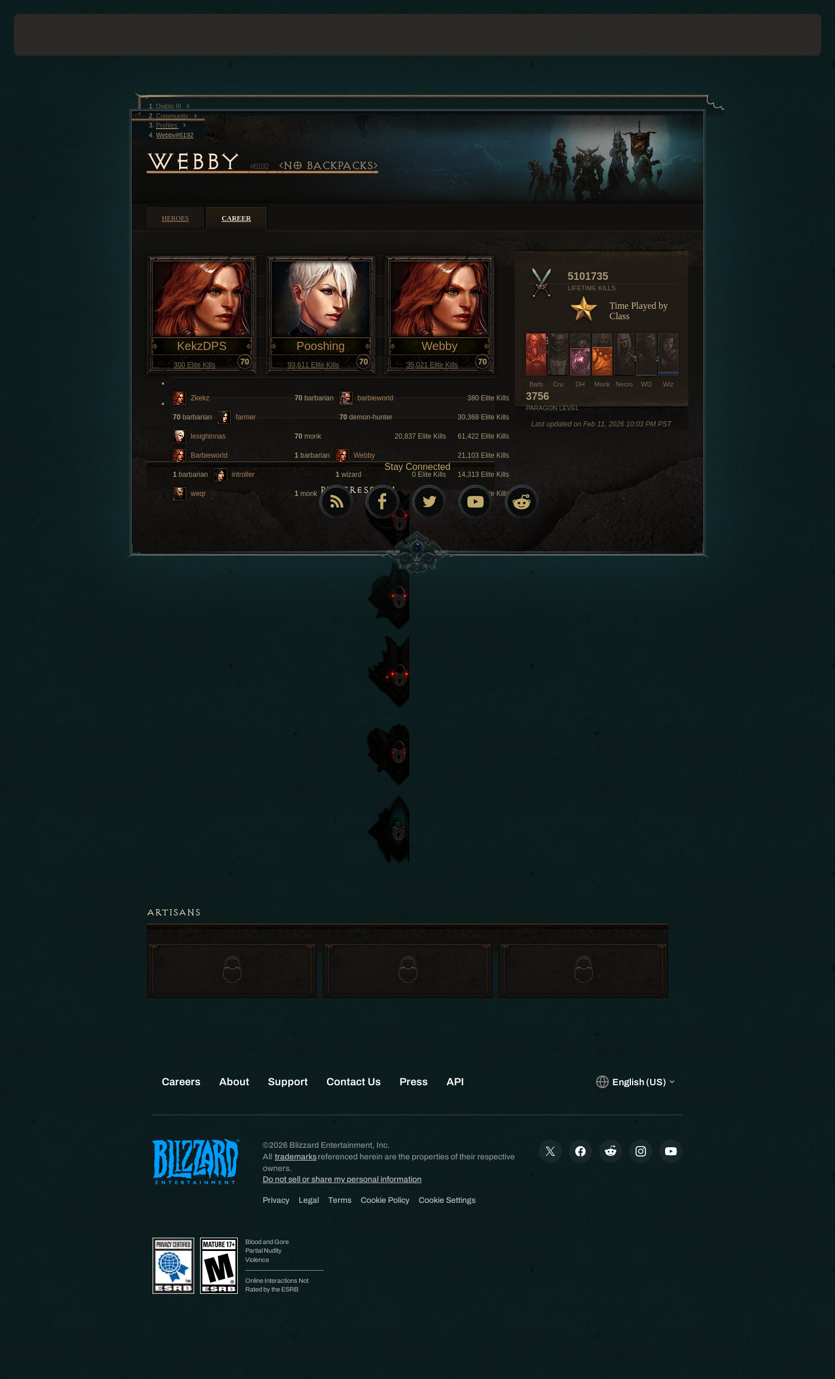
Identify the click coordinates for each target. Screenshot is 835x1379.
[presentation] (57, 35)
